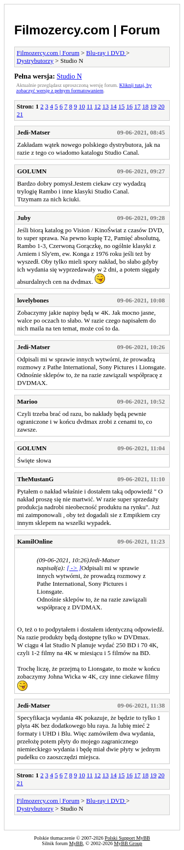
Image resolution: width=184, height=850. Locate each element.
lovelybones (33, 300)
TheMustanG (35, 479)
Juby (23, 217)
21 (20, 114)
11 (89, 106)
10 (82, 106)
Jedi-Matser (33, 132)
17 (137, 106)
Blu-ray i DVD (106, 52)
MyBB (76, 843)
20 (161, 106)
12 (97, 106)
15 (121, 106)
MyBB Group (128, 843)
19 (153, 106)
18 (145, 106)
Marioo (27, 401)
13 (105, 106)
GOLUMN (32, 171)
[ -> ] (74, 568)
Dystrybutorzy (35, 60)
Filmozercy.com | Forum (87, 30)
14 (113, 106)
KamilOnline (35, 541)
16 (129, 106)
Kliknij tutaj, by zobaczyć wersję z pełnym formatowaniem (84, 87)
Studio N (69, 76)
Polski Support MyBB (127, 838)
